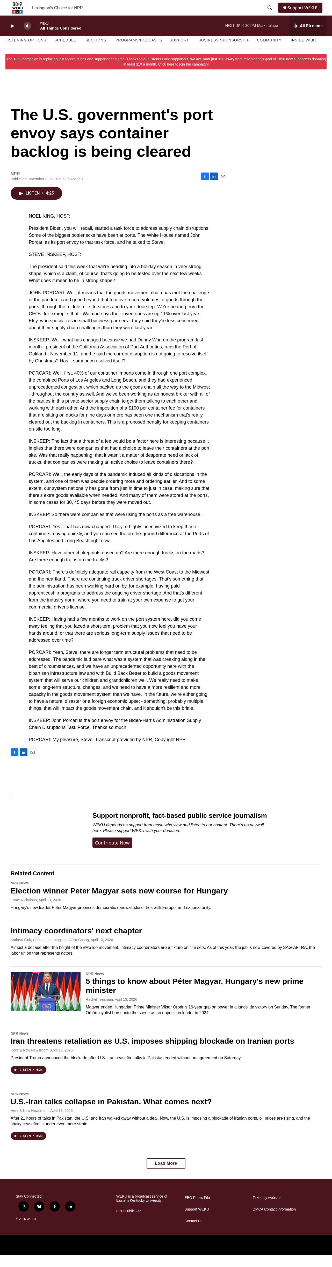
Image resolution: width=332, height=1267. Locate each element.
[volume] (27, 38)
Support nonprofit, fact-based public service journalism (179, 827)
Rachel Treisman (99, 1011)
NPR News (20, 895)
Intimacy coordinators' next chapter (76, 942)
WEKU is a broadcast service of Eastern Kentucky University (141, 1210)
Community (269, 52)
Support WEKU (196, 1221)
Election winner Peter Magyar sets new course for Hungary (119, 902)
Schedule (65, 52)
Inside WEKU (304, 52)
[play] (12, 38)
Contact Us (193, 1233)
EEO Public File (197, 1209)
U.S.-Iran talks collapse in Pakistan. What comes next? (111, 1113)
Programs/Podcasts (139, 52)
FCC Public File (128, 1223)
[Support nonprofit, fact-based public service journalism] (46, 840)
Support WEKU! (304, 13)
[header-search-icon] (270, 13)
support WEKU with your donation (148, 842)
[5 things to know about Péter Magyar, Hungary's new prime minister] (46, 1003)
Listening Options (25, 52)
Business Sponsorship (223, 52)
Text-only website (266, 1209)
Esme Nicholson (24, 912)
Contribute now (112, 854)
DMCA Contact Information (274, 1221)
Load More (166, 1175)
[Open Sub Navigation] (9, 60)
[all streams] (308, 37)
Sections (95, 52)
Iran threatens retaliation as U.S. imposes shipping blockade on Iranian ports (152, 1052)
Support (179, 52)
